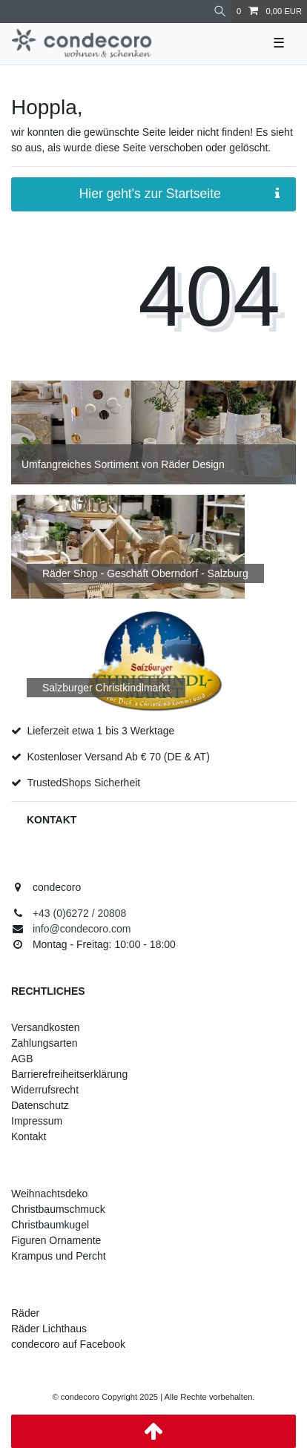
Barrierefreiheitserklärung (69, 1074)
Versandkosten (45, 1027)
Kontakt (28, 1136)
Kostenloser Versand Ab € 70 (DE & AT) (118, 757)
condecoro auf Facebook (68, 1344)
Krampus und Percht (58, 1256)
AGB (22, 1058)
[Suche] (219, 11)
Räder (25, 1313)
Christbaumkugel (50, 1225)
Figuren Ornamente (56, 1240)
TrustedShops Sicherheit (83, 783)
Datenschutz (40, 1105)
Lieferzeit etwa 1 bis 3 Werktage (100, 731)
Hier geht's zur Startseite (179, 194)
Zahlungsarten (44, 1043)
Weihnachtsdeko (49, 1193)
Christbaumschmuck (58, 1209)
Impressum (36, 1121)
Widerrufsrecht (45, 1090)
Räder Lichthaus (49, 1329)
